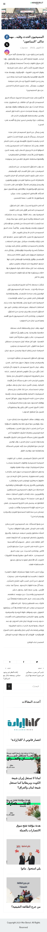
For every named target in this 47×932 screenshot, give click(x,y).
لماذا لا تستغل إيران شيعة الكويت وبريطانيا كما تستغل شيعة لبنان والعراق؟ (24, 782)
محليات (24, 47)
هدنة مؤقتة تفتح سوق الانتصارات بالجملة (28, 828)
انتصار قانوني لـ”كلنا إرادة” (25, 740)
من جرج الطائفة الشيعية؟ (25, 906)
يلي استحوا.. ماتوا (30, 868)
